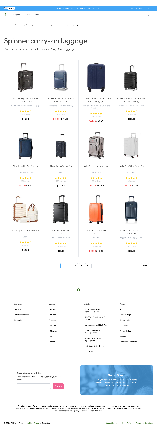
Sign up (58, 386)
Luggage (30, 25)
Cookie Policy (125, 320)
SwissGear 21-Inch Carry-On (96, 166)
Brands (27, 15)
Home (6, 25)
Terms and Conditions (128, 342)
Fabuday (52, 320)
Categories (16, 15)
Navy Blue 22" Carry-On (61, 166)
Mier (51, 336)
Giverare (52, 315)
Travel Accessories (21, 315)
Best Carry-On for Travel (94, 346)
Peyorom (52, 325)
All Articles (88, 351)
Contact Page (125, 315)
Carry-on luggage (45, 25)
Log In (150, 8)
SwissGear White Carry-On (131, 166)
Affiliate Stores (33, 423)
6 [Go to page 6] (94, 266)
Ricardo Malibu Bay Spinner (25, 166)
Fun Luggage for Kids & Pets (95, 325)
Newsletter (124, 325)
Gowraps (52, 309)
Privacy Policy (125, 331)
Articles (37, 15)
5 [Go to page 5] (87, 266)
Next (145, 266)
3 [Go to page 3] (75, 266)
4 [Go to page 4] (81, 266)
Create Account (136, 8)
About (122, 309)
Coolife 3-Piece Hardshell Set (25, 230)
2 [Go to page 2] (69, 266)
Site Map (123, 336)
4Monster (53, 331)
